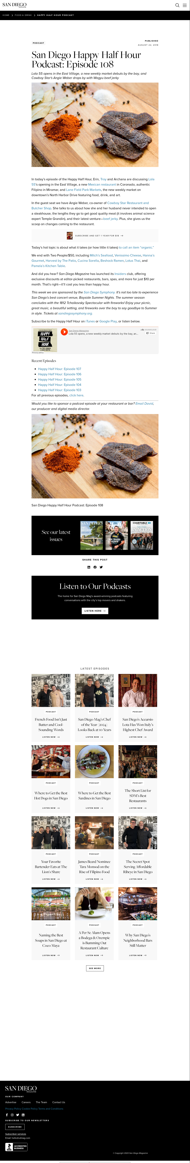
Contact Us (58, 1102)
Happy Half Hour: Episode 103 (59, 390)
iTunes (90, 321)
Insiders (120, 273)
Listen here (93, 611)
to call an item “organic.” (136, 247)
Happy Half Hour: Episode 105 (59, 379)
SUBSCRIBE (15, 1126)
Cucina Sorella (88, 260)
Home (6, 15)
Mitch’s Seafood (101, 255)
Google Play (108, 321)
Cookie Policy (30, 1109)
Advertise (10, 1102)
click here (76, 395)
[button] (88, 567)
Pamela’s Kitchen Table (48, 265)
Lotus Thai (132, 260)
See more (95, 968)
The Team (41, 1102)
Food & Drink (23, 15)
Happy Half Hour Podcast (55, 15)
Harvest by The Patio (61, 260)
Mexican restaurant (102, 184)
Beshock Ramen (112, 260)
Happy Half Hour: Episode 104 (59, 384)
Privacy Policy (13, 1109)
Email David (144, 403)
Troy (103, 179)
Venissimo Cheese (128, 255)
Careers (26, 1102)
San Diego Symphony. (100, 292)
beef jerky (110, 218)
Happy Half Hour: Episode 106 (59, 374)
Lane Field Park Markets (83, 189)
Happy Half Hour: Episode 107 (59, 368)
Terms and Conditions (50, 1109)
